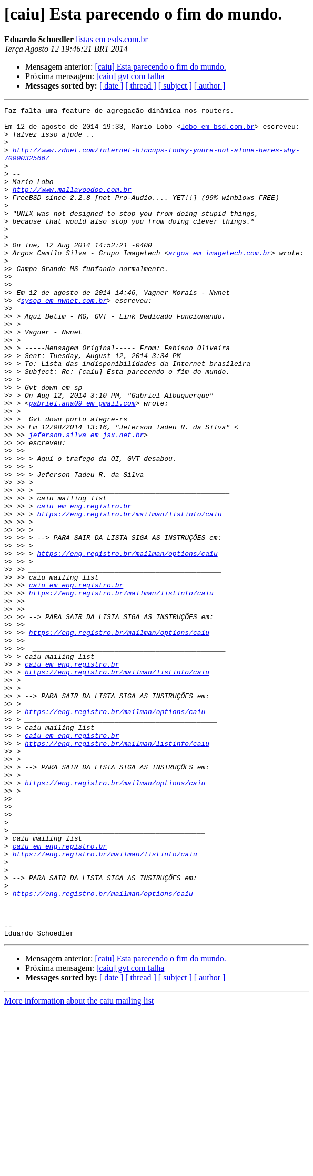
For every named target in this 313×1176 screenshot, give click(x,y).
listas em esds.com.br (112, 39)
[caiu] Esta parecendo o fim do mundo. (160, 66)
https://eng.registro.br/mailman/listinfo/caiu (129, 596)
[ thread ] (140, 85)
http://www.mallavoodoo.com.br (72, 206)
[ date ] (111, 85)
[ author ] (210, 85)
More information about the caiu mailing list (79, 1166)
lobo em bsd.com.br (217, 131)
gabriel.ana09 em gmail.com (82, 463)
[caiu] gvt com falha (130, 76)
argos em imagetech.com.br (219, 282)
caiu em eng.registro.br (84, 586)
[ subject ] (175, 85)
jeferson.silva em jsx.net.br (86, 501)
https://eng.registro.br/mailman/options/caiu (127, 643)
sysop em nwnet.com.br (64, 339)
